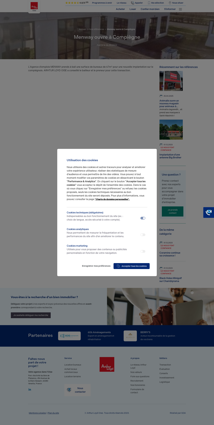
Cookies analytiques (97, 233)
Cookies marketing (97, 249)
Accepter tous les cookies (132, 266)
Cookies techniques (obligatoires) (97, 216)
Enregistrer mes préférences (96, 266)
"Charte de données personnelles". (112, 199)
